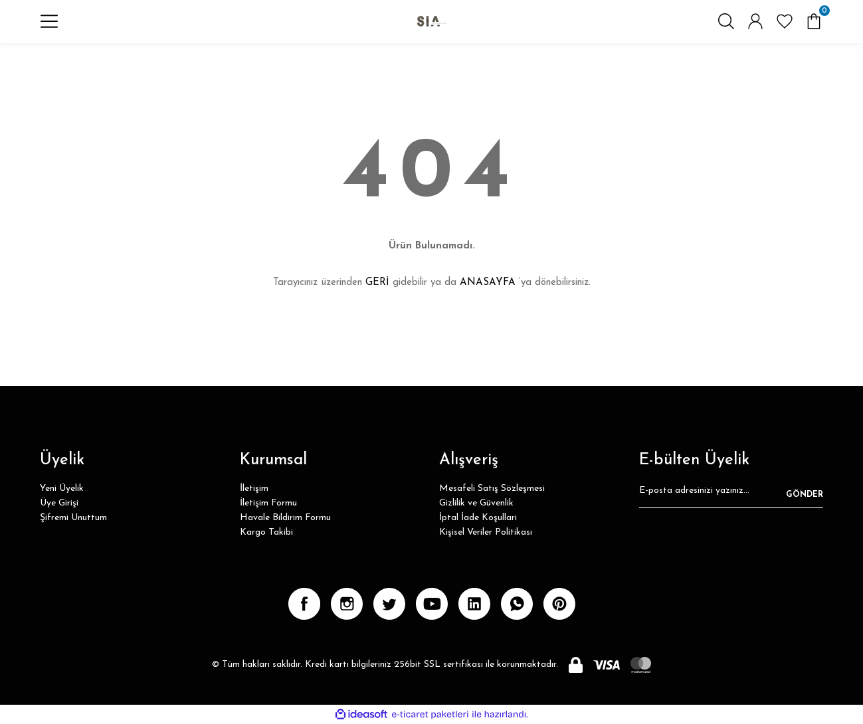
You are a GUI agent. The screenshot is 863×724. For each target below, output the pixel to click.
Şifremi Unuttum (73, 518)
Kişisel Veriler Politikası (485, 532)
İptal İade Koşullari (478, 518)
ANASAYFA (488, 283)
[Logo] (431, 31)
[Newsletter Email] (731, 495)
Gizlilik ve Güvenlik (476, 503)
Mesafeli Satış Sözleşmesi (492, 489)
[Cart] (814, 30)
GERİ (377, 283)
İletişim (254, 489)
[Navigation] (49, 30)
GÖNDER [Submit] (804, 495)
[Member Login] (755, 30)
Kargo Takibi (266, 532)
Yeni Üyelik (62, 489)
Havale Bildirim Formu (285, 518)
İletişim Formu (268, 503)
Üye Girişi (59, 503)
